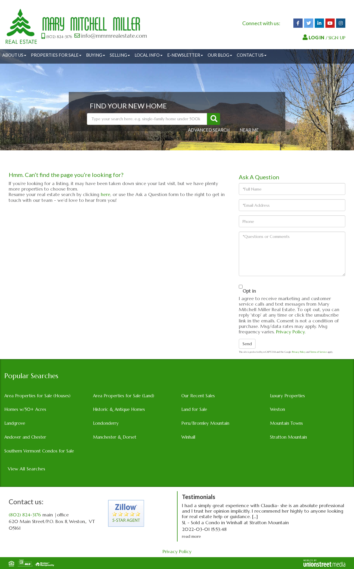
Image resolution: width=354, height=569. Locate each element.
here (105, 194)
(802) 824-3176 (25, 515)
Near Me (249, 129)
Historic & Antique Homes (119, 409)
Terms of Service (318, 351)
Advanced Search (209, 129)
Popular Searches (31, 376)
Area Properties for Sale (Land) (123, 395)
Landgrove (14, 423)
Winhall (188, 437)
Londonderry (106, 423)
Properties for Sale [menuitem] (56, 55)
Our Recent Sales (198, 395)
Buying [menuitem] (95, 55)
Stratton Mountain (288, 437)
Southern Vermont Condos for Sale (39, 451)
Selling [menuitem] (120, 55)
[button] (213, 119)
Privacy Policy (290, 332)
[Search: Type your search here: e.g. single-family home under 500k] (147, 119)
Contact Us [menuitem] (252, 55)
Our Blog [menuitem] (220, 55)
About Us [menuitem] (14, 55)
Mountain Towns (286, 423)
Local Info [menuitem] (149, 55)
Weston (277, 409)
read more (191, 536)
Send (247, 343)
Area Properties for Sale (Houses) (37, 395)
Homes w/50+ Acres (25, 409)
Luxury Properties (287, 395)
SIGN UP (336, 37)
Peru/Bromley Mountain (205, 423)
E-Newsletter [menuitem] (185, 55)
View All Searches (26, 469)
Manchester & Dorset (114, 437)
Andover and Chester (25, 437)
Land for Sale (194, 409)
